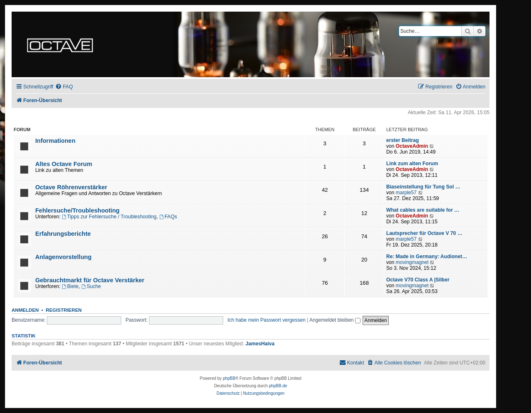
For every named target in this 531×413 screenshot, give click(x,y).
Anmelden (25, 310)
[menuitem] (64, 87)
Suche (91, 286)
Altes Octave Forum (63, 164)
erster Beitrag (402, 140)
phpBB (229, 378)
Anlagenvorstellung (63, 257)
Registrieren (64, 310)
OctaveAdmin (412, 146)
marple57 (406, 193)
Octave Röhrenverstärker (71, 187)
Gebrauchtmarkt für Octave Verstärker (89, 280)
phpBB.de (278, 386)
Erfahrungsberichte (63, 233)
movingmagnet (412, 262)
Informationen (55, 140)
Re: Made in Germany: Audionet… (426, 256)
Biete (70, 286)
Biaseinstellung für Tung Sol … (423, 187)
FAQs (168, 217)
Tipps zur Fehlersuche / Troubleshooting (109, 217)
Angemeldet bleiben (334, 320)
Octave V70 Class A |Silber (417, 280)
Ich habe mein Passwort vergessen (266, 320)
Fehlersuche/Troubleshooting (77, 210)
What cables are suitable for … (422, 210)
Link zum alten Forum (412, 163)
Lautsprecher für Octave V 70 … (424, 233)
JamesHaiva (260, 344)
